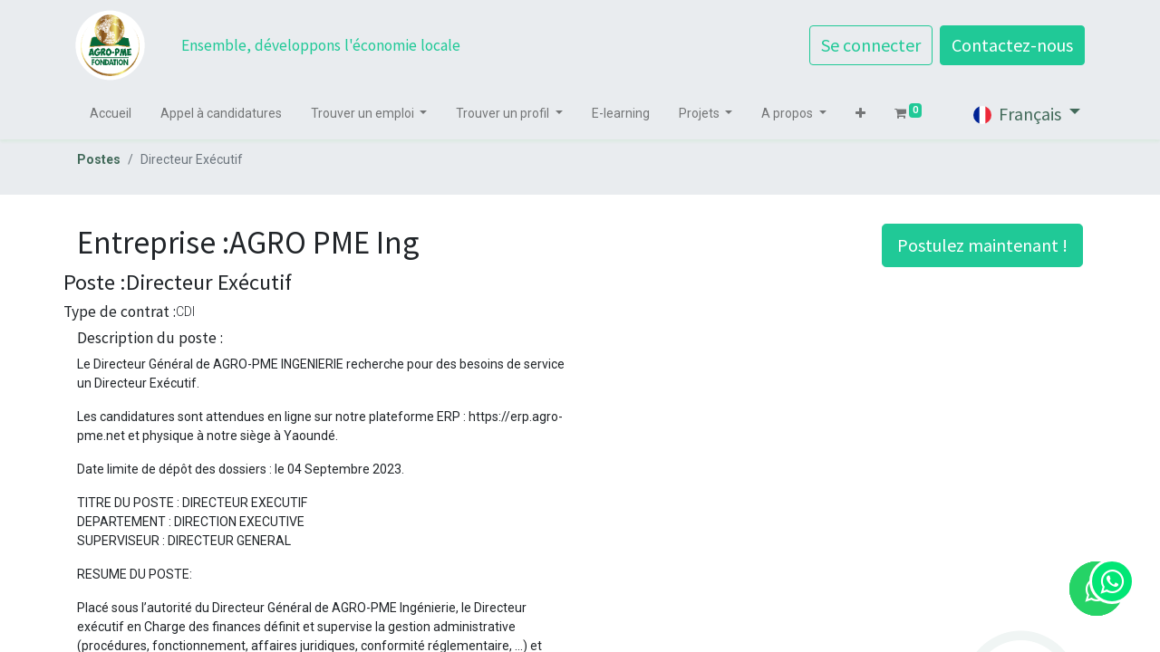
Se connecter (869, 45)
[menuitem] (112, 113)
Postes (99, 159)
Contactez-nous (1010, 45)
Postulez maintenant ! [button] (982, 245)
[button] (862, 113)
